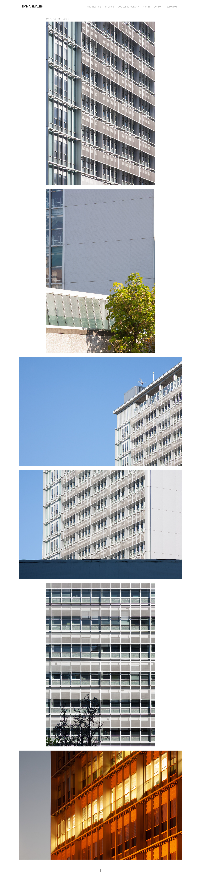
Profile (146, 6)
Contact (158, 6)
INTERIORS (109, 6)
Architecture (94, 6)
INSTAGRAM (171, 6)
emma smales (32, 6)
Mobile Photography (128, 6)
